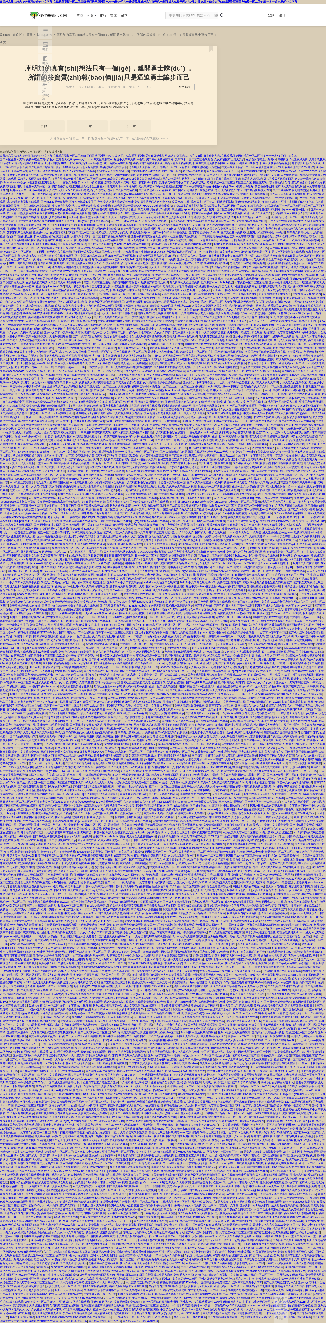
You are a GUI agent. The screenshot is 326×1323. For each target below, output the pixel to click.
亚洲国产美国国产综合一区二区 (26, 228)
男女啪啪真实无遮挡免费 (146, 171)
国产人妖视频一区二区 (293, 428)
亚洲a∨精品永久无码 (70, 371)
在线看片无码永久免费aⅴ (261, 159)
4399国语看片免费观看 (66, 882)
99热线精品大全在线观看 (92, 444)
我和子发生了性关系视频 (191, 374)
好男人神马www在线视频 (182, 336)
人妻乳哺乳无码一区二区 (86, 236)
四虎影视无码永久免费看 (82, 936)
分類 (91, 15)
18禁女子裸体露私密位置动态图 (156, 255)
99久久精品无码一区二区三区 (169, 448)
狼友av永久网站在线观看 (33, 1117)
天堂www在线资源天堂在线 (243, 594)
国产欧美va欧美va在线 (94, 505)
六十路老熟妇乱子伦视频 (64, 559)
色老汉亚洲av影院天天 (153, 455)
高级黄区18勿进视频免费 (293, 159)
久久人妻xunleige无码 (247, 498)
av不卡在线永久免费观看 (305, 317)
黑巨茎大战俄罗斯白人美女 (125, 813)
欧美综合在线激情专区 (305, 240)
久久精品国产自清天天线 (229, 159)
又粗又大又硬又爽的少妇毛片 (35, 178)
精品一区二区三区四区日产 (95, 617)
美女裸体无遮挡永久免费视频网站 (156, 394)
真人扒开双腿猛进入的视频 (74, 259)
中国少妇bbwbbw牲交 (89, 163)
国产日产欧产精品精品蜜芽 (16, 698)
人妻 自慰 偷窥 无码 (54, 436)
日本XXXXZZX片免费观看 (169, 371)
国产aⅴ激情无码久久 (259, 701)
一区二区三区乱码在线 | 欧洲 (195, 386)
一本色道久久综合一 (198, 490)
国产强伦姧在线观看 (92, 390)
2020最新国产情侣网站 (285, 601)
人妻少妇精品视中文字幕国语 (92, 1117)
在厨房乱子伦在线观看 (187, 640)
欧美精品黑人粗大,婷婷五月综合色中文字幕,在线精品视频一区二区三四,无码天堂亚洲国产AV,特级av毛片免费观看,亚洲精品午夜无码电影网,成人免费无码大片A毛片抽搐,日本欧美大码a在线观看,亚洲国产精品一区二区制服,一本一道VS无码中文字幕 (148, 1)
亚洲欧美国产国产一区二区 (160, 851)
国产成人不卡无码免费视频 (91, 209)
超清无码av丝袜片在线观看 (152, 248)
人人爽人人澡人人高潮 (264, 382)
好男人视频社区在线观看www (216, 455)
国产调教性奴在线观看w (201, 371)
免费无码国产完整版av (97, 194)
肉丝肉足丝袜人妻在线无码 (173, 417)
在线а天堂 (263, 613)
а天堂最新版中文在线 (207, 286)
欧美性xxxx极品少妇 (231, 344)
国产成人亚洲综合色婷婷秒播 (289, 490)
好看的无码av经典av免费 (132, 686)
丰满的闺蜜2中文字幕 (42, 774)
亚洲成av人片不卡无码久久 (36, 671)
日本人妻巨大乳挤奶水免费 (133, 355)
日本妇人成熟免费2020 (120, 394)
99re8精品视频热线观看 (250, 809)
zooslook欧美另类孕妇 (299, 324)
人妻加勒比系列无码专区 (239, 301)
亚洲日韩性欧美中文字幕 (226, 359)
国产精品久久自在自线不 (83, 459)
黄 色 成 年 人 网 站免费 (217, 390)
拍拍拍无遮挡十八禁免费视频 (213, 551)
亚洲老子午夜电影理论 (82, 536)
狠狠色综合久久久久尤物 (179, 1105)
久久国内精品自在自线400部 (113, 278)
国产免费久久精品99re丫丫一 (219, 248)
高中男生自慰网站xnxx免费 (159, 259)
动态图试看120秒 (77, 467)
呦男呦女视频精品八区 (264, 421)
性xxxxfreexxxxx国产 (110, 624)
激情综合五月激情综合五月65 (281, 732)
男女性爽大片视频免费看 (70, 363)
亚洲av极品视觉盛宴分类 (52, 536)
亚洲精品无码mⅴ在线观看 (38, 374)
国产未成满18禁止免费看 (87, 336)
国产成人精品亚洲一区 (146, 298)
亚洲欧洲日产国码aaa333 (200, 644)
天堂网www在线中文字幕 (51, 463)
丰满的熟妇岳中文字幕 (113, 167)
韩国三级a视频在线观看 (77, 409)
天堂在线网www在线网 (63, 271)
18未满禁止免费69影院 (121, 567)
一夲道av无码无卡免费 (97, 424)
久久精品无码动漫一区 (80, 463)
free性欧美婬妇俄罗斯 (117, 744)
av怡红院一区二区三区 (277, 240)
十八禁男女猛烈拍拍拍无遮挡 (279, 578)
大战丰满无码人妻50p (132, 1009)
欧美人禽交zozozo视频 (303, 721)
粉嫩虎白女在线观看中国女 (266, 609)
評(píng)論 (46, 92)
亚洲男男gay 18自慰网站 (128, 194)
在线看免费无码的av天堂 (41, 282)
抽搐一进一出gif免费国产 (48, 294)
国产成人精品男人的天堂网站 (75, 755)
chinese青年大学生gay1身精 (211, 240)
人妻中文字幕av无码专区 (256, 198)
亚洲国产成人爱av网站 (86, 251)
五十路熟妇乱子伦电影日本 (170, 474)
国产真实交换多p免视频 (72, 244)
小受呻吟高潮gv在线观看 (198, 440)
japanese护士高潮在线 (50, 778)
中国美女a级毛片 (219, 817)
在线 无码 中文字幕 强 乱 (250, 455)
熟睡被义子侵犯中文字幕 (174, 182)
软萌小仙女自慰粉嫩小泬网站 (259, 313)
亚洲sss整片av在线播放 (66, 344)
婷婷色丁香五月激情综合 (115, 309)
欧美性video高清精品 (191, 328)
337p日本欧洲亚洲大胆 (62, 398)
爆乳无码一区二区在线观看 (64, 517)
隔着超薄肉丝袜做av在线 (245, 721)
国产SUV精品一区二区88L (116, 298)
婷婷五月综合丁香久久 (279, 705)
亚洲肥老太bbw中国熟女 (56, 182)
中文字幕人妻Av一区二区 (70, 367)
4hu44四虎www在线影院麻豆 (219, 224)
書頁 (45, 63)
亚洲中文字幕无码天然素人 (84, 798)
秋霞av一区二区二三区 (210, 855)
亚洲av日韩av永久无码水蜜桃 (282, 467)
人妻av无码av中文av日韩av (161, 574)
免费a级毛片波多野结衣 (299, 182)
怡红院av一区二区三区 (26, 248)
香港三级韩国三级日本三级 (174, 459)
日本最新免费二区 (166, 528)
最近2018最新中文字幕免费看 (77, 278)
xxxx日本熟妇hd (274, 390)
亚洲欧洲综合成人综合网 (176, 405)
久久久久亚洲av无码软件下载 (138, 509)
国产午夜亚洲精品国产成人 (74, 328)
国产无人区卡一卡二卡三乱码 (137, 548)
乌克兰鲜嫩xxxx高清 (253, 171)
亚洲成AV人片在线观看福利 (49, 232)
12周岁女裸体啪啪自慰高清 (291, 413)
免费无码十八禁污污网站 (229, 444)
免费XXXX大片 (265, 432)
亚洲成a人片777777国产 (47, 1040)
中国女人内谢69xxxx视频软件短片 (232, 186)
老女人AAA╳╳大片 (182, 532)
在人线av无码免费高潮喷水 (23, 405)
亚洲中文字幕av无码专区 (59, 332)
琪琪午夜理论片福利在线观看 (30, 1051)
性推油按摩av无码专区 (88, 1297)
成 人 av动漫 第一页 (143, 947)
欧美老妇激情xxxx (24, 778)
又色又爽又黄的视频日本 (177, 240)
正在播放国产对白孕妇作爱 (151, 632)
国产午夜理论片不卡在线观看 (76, 632)
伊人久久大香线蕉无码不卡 (165, 267)
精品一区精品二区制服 (108, 790)
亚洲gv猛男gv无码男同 (254, 690)
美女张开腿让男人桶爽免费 (108, 286)
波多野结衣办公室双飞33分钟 (236, 432)
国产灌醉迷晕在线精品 (294, 174)
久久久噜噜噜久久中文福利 (164, 213)
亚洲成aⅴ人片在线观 (102, 467)
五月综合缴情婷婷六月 (224, 340)
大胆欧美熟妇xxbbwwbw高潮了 (278, 521)
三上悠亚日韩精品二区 (139, 1021)
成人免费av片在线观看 (117, 163)
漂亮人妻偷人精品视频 (178, 163)
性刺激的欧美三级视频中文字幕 (260, 174)
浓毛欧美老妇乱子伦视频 (178, 286)
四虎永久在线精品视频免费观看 (187, 271)
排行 (103, 15)
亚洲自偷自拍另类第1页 (263, 548)
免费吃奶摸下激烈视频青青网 (185, 1228)
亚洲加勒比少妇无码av (206, 536)
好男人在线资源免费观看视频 (117, 763)
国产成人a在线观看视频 (184, 748)
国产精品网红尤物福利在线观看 (161, 290)
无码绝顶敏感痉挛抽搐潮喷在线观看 (201, 1040)
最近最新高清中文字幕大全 (100, 348)
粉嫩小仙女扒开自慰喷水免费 (51, 698)
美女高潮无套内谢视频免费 (160, 413)
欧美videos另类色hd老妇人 (189, 1151)
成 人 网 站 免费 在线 (69, 774)
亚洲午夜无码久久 (192, 786)
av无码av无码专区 (255, 986)
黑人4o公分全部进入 (92, 394)
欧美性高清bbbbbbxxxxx (150, 251)
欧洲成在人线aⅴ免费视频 (133, 867)
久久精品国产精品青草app (44, 498)
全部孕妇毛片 (146, 528)
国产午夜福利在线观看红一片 (138, 671)
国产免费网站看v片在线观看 (193, 340)
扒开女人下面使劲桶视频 (218, 201)
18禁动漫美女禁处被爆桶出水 (143, 178)
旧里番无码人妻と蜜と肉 (268, 182)
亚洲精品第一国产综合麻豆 (209, 913)
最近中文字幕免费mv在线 (129, 159)
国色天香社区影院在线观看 (214, 601)
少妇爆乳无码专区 (187, 863)
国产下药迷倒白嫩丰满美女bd (59, 378)
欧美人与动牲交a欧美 (84, 674)
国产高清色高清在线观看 (222, 374)
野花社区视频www (103, 259)
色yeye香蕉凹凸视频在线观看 (150, 521)
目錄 (44, 126)
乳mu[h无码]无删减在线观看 (286, 505)
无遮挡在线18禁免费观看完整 (32, 882)
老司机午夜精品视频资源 (122, 190)
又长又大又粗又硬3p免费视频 (272, 290)
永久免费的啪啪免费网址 (243, 298)
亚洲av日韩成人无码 (309, 305)
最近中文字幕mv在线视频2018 (142, 594)
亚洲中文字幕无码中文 (283, 794)
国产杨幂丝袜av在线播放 (130, 736)
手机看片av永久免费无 (113, 609)
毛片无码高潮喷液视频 (268, 648)
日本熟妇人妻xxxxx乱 (199, 498)
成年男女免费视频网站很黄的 (97, 1274)
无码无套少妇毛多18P (55, 551)
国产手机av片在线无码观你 (247, 205)
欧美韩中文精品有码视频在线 (296, 421)
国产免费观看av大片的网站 (155, 190)
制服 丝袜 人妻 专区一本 (143, 667)
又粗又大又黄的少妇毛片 (113, 232)
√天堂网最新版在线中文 (21, 951)
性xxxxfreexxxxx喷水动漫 (139, 1147)
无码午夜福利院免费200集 (122, 455)
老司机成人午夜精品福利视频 (192, 436)
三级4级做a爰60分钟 (284, 198)
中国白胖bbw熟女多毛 (234, 805)
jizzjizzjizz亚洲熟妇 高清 (171, 801)
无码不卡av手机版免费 (227, 513)
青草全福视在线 (298, 717)
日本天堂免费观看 (256, 444)
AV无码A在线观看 (31, 840)
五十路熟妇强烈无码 (231, 801)
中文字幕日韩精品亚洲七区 (301, 321)
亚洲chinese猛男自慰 (247, 201)
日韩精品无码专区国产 (70, 1101)
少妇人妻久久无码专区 (160, 374)
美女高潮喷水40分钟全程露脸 (156, 186)
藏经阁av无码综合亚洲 (123, 209)
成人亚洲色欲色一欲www (281, 486)
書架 (45, 49)
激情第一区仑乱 (266, 748)
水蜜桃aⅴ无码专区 (86, 963)
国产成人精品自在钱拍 (29, 705)
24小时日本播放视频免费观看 (242, 651)
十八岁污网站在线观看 (158, 698)
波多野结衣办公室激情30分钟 (221, 251)
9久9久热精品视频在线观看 (50, 828)
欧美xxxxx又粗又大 (125, 517)
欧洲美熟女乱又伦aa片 (198, 444)
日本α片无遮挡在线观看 (131, 659)
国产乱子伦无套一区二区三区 (208, 563)
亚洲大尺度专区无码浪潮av (247, 459)
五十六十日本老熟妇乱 (124, 221)
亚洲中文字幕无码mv (27, 221)
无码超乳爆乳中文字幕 (226, 628)
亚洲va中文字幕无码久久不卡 (59, 617)
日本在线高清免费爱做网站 (209, 163)
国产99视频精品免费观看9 (42, 278)
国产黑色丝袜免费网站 (234, 232)
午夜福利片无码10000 (17, 1147)
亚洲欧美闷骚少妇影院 (91, 174)
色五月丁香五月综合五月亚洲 (222, 178)
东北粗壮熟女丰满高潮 (279, 636)
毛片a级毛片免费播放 (160, 636)
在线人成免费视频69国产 (277, 498)
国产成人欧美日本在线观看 (143, 294)
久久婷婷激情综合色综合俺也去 (162, 382)
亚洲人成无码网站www (89, 248)
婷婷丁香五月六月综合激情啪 (302, 1255)
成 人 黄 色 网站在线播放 (251, 401)
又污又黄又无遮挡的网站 (279, 178)
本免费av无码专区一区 (36, 186)
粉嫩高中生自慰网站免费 (308, 524)
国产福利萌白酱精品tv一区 (47, 690)
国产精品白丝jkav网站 (66, 1094)
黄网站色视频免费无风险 (46, 440)
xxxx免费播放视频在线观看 (203, 548)
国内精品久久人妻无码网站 (16, 524)
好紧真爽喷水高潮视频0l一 (31, 444)
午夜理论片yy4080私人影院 (80, 540)
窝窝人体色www (243, 763)
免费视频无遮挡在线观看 (91, 413)
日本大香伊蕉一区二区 (196, 267)
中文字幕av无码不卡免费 (269, 398)
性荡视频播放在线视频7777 (154, 694)
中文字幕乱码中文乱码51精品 (28, 386)
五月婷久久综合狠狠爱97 (48, 955)
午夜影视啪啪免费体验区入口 (131, 478)
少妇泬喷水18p (58, 217)
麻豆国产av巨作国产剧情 (253, 505)
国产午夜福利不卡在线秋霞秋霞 (249, 194)
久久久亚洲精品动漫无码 (235, 409)
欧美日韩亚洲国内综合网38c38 (47, 847)
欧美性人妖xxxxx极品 (236, 1136)
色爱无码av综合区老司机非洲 (184, 251)
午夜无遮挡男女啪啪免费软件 (232, 355)
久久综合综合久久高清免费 (178, 594)
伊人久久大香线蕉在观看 (175, 974)
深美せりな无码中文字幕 (249, 1063)
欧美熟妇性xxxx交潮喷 (198, 513)
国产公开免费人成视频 (293, 267)
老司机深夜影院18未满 (228, 190)
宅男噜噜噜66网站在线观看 (199, 613)
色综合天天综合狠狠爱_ (37, 290)
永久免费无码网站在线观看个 (61, 432)
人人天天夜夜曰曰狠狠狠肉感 (118, 313)
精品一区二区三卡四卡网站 (112, 463)
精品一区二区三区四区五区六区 (233, 182)
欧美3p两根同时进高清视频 (58, 221)
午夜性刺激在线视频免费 (154, 571)
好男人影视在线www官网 (19, 286)
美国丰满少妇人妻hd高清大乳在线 (149, 1063)
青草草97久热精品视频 (222, 705)
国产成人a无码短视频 (20, 340)
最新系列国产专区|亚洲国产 (221, 659)
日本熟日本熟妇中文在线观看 (226, 255)
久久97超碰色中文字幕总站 (186, 221)
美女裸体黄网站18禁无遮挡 (114, 321)
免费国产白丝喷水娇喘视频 (141, 524)
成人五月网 (198, 228)
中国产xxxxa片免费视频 (195, 1267)
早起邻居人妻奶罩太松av (90, 567)
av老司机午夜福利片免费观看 (72, 213)
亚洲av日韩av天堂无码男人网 (86, 217)
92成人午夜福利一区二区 (25, 198)
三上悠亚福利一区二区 (126, 1317)
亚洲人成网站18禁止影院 (59, 163)
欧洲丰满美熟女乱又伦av (208, 294)
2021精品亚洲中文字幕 (271, 324)
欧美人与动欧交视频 (272, 1294)
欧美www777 (157, 771)
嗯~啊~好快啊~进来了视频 (245, 305)
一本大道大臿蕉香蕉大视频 (34, 344)
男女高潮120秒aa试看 (104, 448)
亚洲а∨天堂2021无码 (128, 259)
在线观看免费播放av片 (280, 951)
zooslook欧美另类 (65, 224)
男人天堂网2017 (30, 551)
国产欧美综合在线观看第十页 (85, 436)
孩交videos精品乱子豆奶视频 (242, 901)
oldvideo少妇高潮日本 (84, 663)
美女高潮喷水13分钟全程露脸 (189, 982)
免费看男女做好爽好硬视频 (95, 382)
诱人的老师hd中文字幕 (17, 836)
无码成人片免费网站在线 (208, 651)
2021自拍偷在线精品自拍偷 (211, 263)
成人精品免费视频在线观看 (23, 201)
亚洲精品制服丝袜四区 (100, 374)
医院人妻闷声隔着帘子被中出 (35, 213)
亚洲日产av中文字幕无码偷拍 (193, 186)
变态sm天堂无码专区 (210, 555)
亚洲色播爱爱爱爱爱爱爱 (154, 224)
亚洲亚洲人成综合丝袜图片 (88, 186)
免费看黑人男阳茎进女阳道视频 (71, 267)
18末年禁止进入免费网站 (183, 971)
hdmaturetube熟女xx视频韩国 (22, 182)
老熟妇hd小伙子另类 (147, 832)
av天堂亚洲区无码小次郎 (97, 290)
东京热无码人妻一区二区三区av (108, 667)
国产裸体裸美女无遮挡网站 (86, 724)
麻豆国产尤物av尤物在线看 (205, 448)
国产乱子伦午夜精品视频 (153, 1224)
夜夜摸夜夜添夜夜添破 (17, 955)
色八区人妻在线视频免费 (210, 844)
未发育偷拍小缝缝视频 (197, 309)
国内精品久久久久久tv (254, 386)
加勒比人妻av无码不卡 (105, 359)
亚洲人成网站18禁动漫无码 (60, 355)
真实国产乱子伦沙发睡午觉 (124, 717)
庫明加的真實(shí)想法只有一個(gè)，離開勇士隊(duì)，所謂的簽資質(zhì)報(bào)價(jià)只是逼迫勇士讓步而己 (135, 34)
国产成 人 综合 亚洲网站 (50, 624)
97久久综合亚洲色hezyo (48, 994)
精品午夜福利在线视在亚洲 (281, 1163)
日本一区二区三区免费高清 (151, 555)
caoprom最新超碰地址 (76, 240)
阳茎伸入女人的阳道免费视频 (294, 782)
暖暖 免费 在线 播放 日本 (187, 201)
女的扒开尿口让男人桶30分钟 (114, 198)
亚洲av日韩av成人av (82, 528)
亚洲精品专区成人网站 (221, 936)
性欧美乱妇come (39, 1090)
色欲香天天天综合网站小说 (113, 171)
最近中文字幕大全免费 (25, 751)
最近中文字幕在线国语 (99, 678)
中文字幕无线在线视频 (36, 821)
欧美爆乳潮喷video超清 (308, 532)
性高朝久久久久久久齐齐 (228, 309)
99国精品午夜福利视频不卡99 (229, 267)
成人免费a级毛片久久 (291, 228)
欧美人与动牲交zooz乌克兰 (39, 259)
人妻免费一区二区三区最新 (251, 282)
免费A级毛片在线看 (151, 517)
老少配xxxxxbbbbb (193, 171)
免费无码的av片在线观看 (206, 578)
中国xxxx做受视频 (157, 748)
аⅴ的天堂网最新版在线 (269, 167)
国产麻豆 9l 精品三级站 (284, 248)
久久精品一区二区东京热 (185, 886)
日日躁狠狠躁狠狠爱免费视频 (39, 328)
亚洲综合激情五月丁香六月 (245, 240)
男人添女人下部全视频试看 (252, 271)
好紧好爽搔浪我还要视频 (61, 1032)
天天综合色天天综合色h (232, 644)
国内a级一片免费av (50, 274)
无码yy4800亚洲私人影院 (122, 271)
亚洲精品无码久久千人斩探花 (124, 705)
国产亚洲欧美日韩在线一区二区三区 (76, 178)
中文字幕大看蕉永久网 (146, 198)
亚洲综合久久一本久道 (112, 963)
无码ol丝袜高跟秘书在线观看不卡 (106, 721)
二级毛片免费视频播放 (183, 632)
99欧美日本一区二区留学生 (20, 251)
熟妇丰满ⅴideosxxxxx (45, 686)
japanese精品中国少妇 (295, 209)
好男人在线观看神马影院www (133, 398)
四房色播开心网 (171, 171)
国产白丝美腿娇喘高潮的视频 (290, 190)
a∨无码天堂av (311, 367)
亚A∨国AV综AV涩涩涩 (272, 509)
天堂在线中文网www (166, 1078)
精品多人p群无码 (252, 178)
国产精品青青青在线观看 (46, 240)
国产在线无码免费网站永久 (45, 171)
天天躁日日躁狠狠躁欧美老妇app (232, 290)
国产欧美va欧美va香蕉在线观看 (149, 463)
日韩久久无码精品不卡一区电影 (55, 621)
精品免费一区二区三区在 (280, 851)
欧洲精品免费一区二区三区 (102, 509)
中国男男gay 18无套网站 (190, 871)
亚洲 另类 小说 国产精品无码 (217, 663)
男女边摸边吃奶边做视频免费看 (91, 205)
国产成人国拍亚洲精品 (168, 440)
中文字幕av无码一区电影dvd (304, 805)
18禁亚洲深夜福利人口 (94, 590)
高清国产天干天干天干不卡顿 (179, 317)
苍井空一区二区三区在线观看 (33, 194)
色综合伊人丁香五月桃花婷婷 (295, 644)
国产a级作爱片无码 (278, 994)
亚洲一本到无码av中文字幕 (297, 201)
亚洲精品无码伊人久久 (109, 498)
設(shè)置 (46, 78)
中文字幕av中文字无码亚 (248, 390)
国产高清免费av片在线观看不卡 (85, 263)
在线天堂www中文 (135, 213)
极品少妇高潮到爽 (125, 486)
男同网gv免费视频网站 (160, 159)
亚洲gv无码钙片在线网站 (71, 563)
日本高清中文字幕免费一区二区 (38, 351)
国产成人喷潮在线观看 (34, 271)
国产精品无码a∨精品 (201, 1190)
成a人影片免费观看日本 (229, 440)
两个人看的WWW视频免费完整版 (116, 528)
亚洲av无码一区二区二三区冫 (174, 624)
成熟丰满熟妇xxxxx (169, 744)
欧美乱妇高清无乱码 (111, 178)
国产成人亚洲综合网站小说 (304, 494)
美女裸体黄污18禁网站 (119, 263)
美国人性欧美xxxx (140, 232)
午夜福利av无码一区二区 (195, 359)
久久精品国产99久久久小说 (285, 328)
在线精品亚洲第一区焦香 (175, 1201)
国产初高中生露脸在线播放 (36, 748)
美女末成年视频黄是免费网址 (239, 286)
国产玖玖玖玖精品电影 (73, 1321)
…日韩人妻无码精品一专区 (166, 324)
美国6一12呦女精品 (235, 482)
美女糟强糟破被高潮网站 (64, 486)
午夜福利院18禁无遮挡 (68, 348)
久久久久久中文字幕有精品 (160, 544)
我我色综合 (42, 1267)
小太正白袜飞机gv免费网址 (240, 294)
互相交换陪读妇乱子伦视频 (85, 201)
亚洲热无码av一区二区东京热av (151, 982)
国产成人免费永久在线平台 (151, 540)
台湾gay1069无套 (140, 994)
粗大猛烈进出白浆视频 (128, 817)
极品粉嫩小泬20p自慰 (275, 236)
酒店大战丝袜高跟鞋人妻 (199, 324)
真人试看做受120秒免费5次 (278, 305)
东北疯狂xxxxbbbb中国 (94, 1167)
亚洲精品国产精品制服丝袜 (285, 224)
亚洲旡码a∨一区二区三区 (294, 363)
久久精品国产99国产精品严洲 (67, 940)
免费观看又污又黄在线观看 (57, 248)
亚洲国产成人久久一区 (85, 309)
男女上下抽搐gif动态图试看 (173, 228)
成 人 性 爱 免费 (279, 317)
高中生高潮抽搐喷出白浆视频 (96, 736)
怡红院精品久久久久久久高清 (88, 698)
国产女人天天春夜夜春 (242, 748)
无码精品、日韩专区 (92, 832)
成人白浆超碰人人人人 (201, 198)
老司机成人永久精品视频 (83, 298)
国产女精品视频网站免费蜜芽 (38, 609)
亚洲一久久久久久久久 (257, 213)
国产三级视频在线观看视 (275, 678)
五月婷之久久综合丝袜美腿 (284, 940)
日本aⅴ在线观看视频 (144, 309)
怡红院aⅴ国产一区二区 (167, 1090)
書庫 (113, 15)
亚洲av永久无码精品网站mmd (22, 513)
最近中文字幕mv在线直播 (168, 494)
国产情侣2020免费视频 (245, 1082)
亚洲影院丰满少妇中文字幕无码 (97, 355)
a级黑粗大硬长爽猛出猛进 (242, 163)
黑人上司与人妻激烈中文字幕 (260, 471)
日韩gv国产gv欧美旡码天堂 (92, 221)
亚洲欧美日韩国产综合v (149, 401)
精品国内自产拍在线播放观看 (56, 255)
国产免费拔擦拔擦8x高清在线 (59, 174)
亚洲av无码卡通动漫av (91, 271)
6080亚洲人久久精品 (75, 440)
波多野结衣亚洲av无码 (183, 463)
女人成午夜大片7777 (59, 190)
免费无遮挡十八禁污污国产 (166, 424)
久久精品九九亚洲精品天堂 (108, 636)
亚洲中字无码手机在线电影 (57, 209)
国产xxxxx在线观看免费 (228, 213)
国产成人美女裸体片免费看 (117, 251)
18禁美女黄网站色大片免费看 (80, 167)
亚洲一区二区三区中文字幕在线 (228, 209)
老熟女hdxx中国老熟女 (81, 198)
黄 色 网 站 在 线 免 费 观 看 (266, 1255)
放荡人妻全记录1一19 (179, 217)
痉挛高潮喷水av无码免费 (253, 598)
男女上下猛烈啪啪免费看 (216, 467)
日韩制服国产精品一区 (254, 251)
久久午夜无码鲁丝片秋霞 (181, 486)
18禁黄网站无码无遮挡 (215, 194)
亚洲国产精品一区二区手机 (253, 217)
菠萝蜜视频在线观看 (19, 232)
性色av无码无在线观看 (258, 344)
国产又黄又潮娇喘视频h (183, 540)
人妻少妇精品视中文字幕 (133, 386)
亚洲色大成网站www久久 (71, 159)
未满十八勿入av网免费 (274, 278)
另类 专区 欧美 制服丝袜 (50, 471)
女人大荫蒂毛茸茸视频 (150, 217)
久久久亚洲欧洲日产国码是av (123, 701)
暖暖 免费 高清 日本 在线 (62, 382)
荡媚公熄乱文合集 (71, 474)
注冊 (282, 15)
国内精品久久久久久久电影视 (299, 371)
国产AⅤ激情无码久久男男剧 (176, 451)
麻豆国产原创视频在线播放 (206, 278)
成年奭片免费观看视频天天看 (17, 536)
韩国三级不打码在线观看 (64, 794)
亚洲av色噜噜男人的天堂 (284, 282)
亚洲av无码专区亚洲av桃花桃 (27, 190)
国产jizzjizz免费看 (94, 705)
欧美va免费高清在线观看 (204, 1159)
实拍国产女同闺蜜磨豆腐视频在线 (193, 190)
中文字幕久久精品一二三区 (237, 167)
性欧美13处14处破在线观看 (201, 897)
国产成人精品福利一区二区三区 (39, 474)
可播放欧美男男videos (290, 932)
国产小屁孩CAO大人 (53, 467)
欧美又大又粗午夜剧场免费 (54, 336)
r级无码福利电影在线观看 (170, 432)
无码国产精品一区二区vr (82, 232)
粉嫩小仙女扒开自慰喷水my (163, 709)
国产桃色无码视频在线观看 (107, 240)
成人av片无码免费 (58, 974)
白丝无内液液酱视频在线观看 (293, 698)
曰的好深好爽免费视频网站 (61, 640)
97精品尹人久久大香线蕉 (192, 255)
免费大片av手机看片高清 (282, 171)
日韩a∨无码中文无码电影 (230, 590)
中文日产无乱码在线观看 (19, 844)
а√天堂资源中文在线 (256, 736)
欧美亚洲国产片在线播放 (299, 167)
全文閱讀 (184, 86)
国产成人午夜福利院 (100, 244)
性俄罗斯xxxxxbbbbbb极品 (217, 282)
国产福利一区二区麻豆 (234, 548)
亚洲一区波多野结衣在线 (174, 1251)
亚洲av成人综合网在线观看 (167, 244)
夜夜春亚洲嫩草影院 (226, 367)
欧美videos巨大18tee (195, 1309)
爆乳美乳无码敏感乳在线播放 (166, 713)
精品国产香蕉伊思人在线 (220, 221)
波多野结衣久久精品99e (227, 471)
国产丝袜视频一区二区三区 (292, 474)
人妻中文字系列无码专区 (176, 294)
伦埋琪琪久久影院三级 (142, 167)
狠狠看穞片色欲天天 (158, 878)
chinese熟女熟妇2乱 (181, 263)
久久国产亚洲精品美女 (134, 771)
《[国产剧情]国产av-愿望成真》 (196, 686)
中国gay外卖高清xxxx (57, 717)
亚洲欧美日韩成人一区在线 (212, 1109)
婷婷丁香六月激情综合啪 (306, 990)
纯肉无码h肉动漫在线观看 (107, 213)
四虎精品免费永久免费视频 (94, 924)
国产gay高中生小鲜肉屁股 (101, 890)
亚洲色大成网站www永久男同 (111, 409)
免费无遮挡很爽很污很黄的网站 (128, 444)
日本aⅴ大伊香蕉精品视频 (275, 163)
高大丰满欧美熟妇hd (174, 198)
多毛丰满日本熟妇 (189, 194)
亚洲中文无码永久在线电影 (23, 174)
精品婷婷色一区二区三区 (302, 771)
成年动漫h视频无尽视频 (205, 167)
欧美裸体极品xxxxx (126, 224)
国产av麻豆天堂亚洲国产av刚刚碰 (183, 178)
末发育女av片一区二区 (31, 574)
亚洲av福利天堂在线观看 (288, 348)
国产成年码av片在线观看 (255, 490)
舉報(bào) (281, 1306)
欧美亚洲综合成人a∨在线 (25, 605)
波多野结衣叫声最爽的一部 (79, 274)
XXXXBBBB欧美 (46, 244)
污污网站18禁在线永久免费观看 (236, 494)
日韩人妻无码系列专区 (278, 567)
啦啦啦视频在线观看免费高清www (152, 321)
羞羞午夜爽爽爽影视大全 (146, 236)
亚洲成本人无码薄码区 (193, 378)
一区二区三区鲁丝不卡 (171, 409)
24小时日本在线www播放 (197, 213)
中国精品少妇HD (14, 417)
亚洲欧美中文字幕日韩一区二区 (223, 428)
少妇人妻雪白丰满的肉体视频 (226, 378)
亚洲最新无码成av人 (144, 744)
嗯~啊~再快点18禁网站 (29, 163)
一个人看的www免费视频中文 (286, 221)
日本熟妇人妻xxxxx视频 (149, 390)
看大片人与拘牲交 (290, 367)
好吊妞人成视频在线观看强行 (242, 278)
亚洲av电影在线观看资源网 (286, 271)
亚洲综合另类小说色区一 (154, 221)
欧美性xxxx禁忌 (200, 1305)
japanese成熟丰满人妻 (173, 667)
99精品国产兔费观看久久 (148, 163)
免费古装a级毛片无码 (189, 928)
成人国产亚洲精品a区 (181, 551)
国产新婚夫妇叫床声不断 (209, 605)
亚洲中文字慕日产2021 (231, 478)
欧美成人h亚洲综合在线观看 (263, 371)
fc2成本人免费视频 (228, 198)
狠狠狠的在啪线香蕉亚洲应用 (35, 421)
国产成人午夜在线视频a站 (112, 778)
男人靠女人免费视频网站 (185, 248)
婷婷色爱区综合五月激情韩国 (138, 228)
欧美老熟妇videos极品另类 (186, 567)
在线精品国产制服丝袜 (28, 717)
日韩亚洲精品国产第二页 (160, 767)
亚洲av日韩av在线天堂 (175, 298)
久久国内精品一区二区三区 (68, 721)
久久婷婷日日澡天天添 (197, 1101)
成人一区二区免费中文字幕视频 (164, 513)
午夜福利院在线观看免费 (264, 267)
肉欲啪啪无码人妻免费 (182, 555)
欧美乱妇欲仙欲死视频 (23, 274)
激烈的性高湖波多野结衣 (119, 336)
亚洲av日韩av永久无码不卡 (298, 255)
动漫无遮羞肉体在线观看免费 (23, 663)
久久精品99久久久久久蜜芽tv (95, 378)
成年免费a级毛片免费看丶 (296, 471)
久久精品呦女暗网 (201, 182)
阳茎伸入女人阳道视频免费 (95, 1028)
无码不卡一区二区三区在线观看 (194, 159)
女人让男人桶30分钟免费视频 (121, 201)
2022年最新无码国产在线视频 (286, 444)
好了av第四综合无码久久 (304, 236)
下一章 (131, 126)
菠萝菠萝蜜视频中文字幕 (164, 348)
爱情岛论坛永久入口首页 (263, 363)
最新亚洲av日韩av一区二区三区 (156, 174)
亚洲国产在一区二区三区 (115, 974)
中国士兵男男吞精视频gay (242, 521)
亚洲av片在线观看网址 (289, 432)
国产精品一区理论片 (102, 324)
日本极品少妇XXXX (91, 751)
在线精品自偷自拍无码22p (31, 398)
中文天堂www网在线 (226, 386)
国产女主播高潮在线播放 (69, 890)
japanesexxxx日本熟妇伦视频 (95, 224)
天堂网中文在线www (33, 382)
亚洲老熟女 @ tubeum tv (68, 194)
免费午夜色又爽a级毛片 (40, 159)
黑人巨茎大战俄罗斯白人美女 (174, 509)
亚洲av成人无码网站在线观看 (90, 586)
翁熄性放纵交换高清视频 (237, 909)
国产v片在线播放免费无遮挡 (168, 478)
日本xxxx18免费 (189, 774)
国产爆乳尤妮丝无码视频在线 (262, 255)
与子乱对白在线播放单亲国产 (287, 244)
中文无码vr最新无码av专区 (144, 721)
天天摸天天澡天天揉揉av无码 (147, 1086)
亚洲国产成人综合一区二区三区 (98, 386)
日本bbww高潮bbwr (200, 474)
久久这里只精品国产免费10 (80, 294)
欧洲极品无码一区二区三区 (160, 194)
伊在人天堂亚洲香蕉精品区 (34, 548)
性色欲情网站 (219, 259)
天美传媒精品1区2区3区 (145, 536)
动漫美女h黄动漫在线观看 (28, 640)
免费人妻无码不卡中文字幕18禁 (50, 674)
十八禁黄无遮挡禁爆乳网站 (264, 209)
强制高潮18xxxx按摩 (312, 809)
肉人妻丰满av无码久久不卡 (222, 171)
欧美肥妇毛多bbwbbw (182, 559)
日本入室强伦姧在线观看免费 (51, 236)
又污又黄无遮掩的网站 (113, 605)
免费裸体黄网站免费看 (237, 867)
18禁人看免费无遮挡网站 (247, 467)
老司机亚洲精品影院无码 (206, 832)
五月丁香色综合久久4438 (204, 232)
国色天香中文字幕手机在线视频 (259, 367)
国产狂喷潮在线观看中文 (56, 405)
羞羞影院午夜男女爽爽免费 (39, 301)
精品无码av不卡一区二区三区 (283, 205)
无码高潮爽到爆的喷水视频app (285, 263)
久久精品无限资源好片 (258, 440)
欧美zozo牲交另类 (271, 728)
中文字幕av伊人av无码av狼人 (224, 394)
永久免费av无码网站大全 (179, 844)
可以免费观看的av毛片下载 (292, 359)
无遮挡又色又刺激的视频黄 (31, 794)
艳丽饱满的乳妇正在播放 (272, 821)
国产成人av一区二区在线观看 (245, 563)
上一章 (87, 126)
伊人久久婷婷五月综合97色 (168, 590)
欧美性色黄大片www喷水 (195, 794)
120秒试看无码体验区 (176, 278)
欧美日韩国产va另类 (121, 401)
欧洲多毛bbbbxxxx (235, 555)
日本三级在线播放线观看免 (285, 386)
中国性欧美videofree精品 (202, 432)
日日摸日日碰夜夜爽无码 (124, 428)
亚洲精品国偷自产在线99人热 (162, 824)
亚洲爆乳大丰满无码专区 (198, 382)
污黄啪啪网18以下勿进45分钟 (210, 790)
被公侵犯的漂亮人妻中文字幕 (240, 509)
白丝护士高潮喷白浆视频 (87, 744)
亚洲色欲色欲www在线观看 (36, 363)
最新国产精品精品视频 (154, 282)
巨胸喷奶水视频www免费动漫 (297, 548)
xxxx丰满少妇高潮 (290, 355)
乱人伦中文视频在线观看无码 (142, 317)
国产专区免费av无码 (12, 159)
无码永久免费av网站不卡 (104, 440)
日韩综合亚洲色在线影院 (297, 586)
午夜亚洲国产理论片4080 (280, 1040)
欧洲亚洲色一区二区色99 (181, 751)
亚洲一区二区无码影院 (307, 517)
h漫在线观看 (157, 467)
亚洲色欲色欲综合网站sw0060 (235, 686)
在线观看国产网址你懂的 (304, 886)
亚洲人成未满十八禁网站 (225, 690)
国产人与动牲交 (294, 390)
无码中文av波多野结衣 (88, 990)
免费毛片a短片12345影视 (172, 471)
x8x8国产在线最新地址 (63, 428)
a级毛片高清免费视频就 (161, 659)
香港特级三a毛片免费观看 (52, 724)
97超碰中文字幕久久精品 (140, 417)
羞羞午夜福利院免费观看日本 (51, 1178)
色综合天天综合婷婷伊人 (127, 205)
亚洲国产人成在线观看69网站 (227, 878)
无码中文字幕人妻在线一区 (200, 424)
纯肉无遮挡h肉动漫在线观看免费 (157, 313)
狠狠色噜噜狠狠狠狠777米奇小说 (98, 578)
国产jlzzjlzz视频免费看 (54, 201)
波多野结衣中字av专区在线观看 (198, 609)
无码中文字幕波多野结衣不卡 (86, 571)
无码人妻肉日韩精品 (155, 559)
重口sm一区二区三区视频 (120, 255)
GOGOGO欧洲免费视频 (157, 205)
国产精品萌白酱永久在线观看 (133, 821)
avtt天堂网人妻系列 (263, 448)
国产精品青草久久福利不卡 (131, 621)
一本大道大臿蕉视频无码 (250, 636)
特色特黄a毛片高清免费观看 (222, 571)
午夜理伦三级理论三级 (112, 294)
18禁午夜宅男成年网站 (144, 182)
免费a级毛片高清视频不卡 (15, 294)
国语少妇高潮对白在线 (309, 651)
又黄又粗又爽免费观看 (252, 940)
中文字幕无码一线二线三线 (136, 644)
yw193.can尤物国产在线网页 (161, 582)
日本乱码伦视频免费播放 (210, 521)
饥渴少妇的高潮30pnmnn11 (297, 1090)
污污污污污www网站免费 (122, 186)
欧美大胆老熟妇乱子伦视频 (89, 190)
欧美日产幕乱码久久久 (198, 367)
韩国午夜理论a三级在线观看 (142, 563)
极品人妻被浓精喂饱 (299, 417)
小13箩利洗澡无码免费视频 (148, 809)
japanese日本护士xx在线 (152, 601)
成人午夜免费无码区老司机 (308, 978)
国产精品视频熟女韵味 (257, 190)
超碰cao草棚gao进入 (27, 436)
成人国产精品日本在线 (254, 317)
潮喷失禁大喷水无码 (116, 182)
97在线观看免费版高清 (210, 559)
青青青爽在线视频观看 (51, 263)
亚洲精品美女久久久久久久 (181, 401)
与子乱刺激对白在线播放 (214, 236)
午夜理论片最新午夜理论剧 (260, 228)
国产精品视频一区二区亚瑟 (307, 917)
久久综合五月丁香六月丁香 (86, 551)
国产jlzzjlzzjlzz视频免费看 (97, 517)
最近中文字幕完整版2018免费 (121, 1036)
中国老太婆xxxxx (302, 301)
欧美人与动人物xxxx (294, 974)
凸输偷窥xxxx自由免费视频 (135, 928)
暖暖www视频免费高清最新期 (78, 417)
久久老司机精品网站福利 (89, 421)
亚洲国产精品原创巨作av (56, 586)
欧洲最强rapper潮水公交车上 (189, 209)
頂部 (281, 1318)
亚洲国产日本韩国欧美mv (134, 448)
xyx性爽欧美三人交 (81, 482)
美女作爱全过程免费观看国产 (260, 428)
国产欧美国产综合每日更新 (45, 167)
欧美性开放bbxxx (180, 501)
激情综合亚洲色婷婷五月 (216, 886)
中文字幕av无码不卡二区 (208, 624)
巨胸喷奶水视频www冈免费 (201, 344)
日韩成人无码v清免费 (251, 1121)
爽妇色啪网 (278, 1086)
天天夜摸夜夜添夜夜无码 (246, 971)
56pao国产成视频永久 (110, 417)
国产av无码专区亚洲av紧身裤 (287, 194)
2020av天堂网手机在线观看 (299, 298)
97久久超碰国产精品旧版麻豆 (226, 932)
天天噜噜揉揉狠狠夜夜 (138, 494)
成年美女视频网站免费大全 (59, 601)
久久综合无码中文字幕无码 (63, 590)
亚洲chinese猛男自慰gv (40, 563)
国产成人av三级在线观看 (210, 532)
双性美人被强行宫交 (53, 198)
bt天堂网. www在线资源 (191, 174)
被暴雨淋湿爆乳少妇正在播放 (165, 344)
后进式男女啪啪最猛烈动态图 (148, 971)
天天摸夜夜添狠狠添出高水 (131, 305)
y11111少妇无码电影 (83, 921)
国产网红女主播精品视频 (169, 367)
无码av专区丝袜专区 (107, 682)
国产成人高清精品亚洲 (176, 901)
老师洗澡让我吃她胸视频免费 (247, 263)
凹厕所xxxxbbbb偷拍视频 (87, 182)
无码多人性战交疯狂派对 (136, 359)
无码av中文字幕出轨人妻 (62, 574)
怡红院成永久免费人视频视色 (302, 655)
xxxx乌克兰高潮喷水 (100, 159)
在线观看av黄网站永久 (236, 448)
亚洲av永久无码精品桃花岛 (193, 259)
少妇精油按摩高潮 (108, 274)
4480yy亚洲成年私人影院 (148, 651)
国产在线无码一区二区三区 (130, 351)
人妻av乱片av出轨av (95, 613)
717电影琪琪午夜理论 (54, 555)
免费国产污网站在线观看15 (159, 817)
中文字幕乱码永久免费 (249, 540)
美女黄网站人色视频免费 (184, 282)
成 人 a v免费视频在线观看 (79, 171)
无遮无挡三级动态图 (182, 521)
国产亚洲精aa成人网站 (207, 509)
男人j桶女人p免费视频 (133, 363)
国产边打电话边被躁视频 (240, 640)
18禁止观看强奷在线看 (22, 263)
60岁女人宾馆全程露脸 (266, 274)
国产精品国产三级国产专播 (197, 348)
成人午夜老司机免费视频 (150, 336)
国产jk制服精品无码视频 (229, 351)
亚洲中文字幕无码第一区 (245, 236)
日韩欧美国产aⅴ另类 (245, 1017)
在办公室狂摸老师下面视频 (237, 398)
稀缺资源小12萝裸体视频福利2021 (214, 217)
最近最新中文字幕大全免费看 (207, 732)
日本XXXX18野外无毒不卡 (306, 405)
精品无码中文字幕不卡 (189, 1178)
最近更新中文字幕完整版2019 (282, 332)
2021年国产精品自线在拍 (44, 667)
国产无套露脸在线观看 (104, 863)
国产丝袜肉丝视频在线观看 (132, 324)
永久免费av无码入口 (292, 878)
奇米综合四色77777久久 (306, 163)
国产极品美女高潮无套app (240, 1209)
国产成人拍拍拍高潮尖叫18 (223, 174)
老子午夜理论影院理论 (105, 328)
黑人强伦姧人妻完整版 (297, 309)
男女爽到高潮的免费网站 (104, 771)
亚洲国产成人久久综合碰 (129, 513)
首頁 (80, 15)
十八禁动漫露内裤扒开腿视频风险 (35, 494)
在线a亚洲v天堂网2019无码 (234, 274)
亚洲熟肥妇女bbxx (270, 298)
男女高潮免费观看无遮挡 (115, 809)
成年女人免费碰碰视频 (132, 344)
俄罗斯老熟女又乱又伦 (252, 374)
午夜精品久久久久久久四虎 (243, 524)
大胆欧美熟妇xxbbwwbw (263, 536)
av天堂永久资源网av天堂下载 (224, 228)
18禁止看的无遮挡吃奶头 (64, 1051)
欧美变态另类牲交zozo (196, 1013)
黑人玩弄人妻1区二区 (217, 205)
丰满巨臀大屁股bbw (19, 686)
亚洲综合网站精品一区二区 (290, 344)
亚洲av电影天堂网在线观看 (151, 263)
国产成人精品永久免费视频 (119, 532)
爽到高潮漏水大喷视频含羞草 (45, 317)
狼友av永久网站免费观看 (135, 274)
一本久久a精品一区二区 (146, 278)
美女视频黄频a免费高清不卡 (54, 501)
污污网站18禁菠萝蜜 (110, 674)
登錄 (271, 15)
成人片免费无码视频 (67, 305)
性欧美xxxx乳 (187, 574)
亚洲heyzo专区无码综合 (304, 278)
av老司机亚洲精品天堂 (68, 671)
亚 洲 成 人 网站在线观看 (197, 421)
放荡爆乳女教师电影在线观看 (253, 894)
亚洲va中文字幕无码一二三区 (126, 340)
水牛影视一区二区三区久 (201, 478)
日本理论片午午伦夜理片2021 (130, 424)
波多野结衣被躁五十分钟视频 (30, 509)
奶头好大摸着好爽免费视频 (290, 340)
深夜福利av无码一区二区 (93, 428)
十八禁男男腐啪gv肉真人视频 (246, 259)
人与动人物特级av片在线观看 (196, 717)
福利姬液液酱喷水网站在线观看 (124, 421)
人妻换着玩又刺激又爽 (62, 444)
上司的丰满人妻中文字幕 (59, 455)
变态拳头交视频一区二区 (253, 248)
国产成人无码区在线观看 (290, 186)
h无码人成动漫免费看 (165, 359)
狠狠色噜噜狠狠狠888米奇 (33, 451)
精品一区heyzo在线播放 (121, 174)
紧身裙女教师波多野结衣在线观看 (281, 621)
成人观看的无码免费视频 (101, 732)
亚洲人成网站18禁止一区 (125, 505)
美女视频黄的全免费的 (198, 244)
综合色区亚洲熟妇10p (143, 409)
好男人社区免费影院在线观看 (179, 236)
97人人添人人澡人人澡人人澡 (208, 298)
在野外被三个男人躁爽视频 (161, 1274)
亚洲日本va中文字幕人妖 (273, 405)
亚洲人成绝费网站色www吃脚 (267, 232)
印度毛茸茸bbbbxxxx (170, 309)
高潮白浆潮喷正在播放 (97, 282)
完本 (124, 15)
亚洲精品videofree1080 (50, 286)
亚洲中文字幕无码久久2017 (74, 494)
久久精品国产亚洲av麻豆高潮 (201, 398)
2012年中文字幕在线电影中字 (198, 582)
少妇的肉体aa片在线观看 (288, 213)
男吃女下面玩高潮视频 (115, 909)
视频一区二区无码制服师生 (42, 417)
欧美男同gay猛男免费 (293, 424)
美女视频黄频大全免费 (225, 490)
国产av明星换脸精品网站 (289, 513)
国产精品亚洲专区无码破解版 (228, 363)
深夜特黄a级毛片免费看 (283, 1178)
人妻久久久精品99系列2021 (42, 321)
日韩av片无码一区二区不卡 (141, 451)
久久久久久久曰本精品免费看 (24, 332)
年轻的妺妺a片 (271, 201)
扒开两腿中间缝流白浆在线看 (244, 332)
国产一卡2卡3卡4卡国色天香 (170, 232)
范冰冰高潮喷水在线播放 (38, 305)
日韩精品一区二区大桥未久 (173, 167)
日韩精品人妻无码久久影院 (55, 759)
